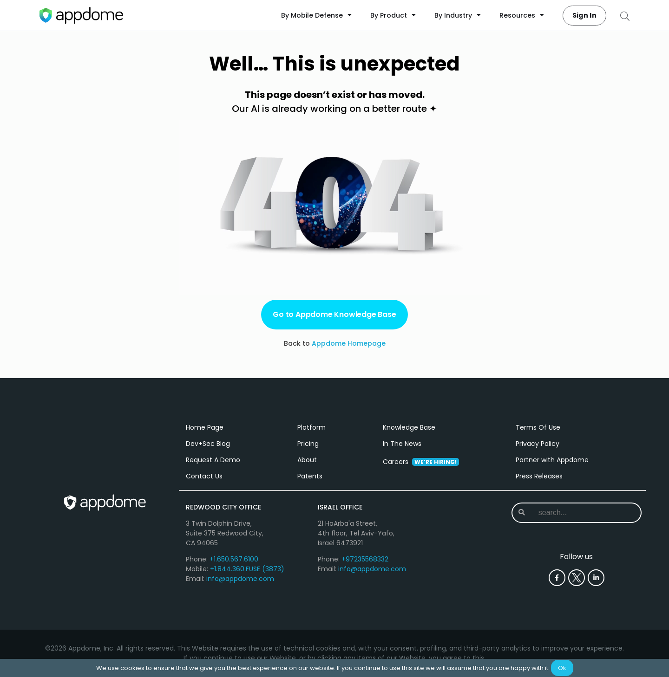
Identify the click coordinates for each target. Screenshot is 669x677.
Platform (311, 427)
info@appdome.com (240, 578)
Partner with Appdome (552, 459)
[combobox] (576, 512)
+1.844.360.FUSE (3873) (247, 569)
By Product (393, 15)
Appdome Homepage (349, 343)
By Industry (457, 15)
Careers (421, 461)
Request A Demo (213, 459)
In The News (402, 443)
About (307, 459)
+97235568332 (364, 559)
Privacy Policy (537, 443)
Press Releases (539, 476)
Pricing (308, 443)
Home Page (204, 427)
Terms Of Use (538, 427)
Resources (521, 15)
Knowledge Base (409, 427)
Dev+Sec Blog (208, 443)
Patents (309, 476)
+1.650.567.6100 (234, 559)
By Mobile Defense (316, 15)
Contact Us (204, 476)
